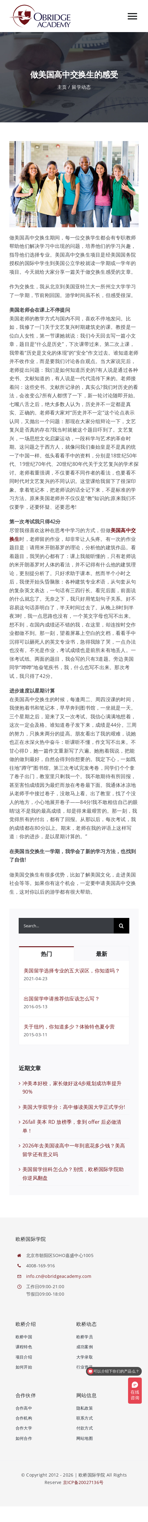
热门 (46, 954)
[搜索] (121, 926)
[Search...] (66, 926)
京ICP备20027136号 (83, 1482)
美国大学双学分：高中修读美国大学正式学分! (73, 1107)
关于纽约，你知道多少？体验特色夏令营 (69, 1026)
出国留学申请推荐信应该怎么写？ (62, 998)
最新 (101, 954)
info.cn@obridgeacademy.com (58, 1276)
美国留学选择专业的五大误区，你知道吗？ (72, 970)
